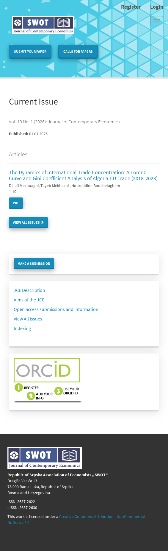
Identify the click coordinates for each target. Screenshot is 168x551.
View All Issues (28, 222)
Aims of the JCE (29, 300)
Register (131, 6)
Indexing (22, 328)
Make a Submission (34, 263)
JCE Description (29, 290)
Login (156, 6)
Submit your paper (30, 51)
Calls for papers (78, 51)
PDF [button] (16, 202)
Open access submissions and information (56, 309)
